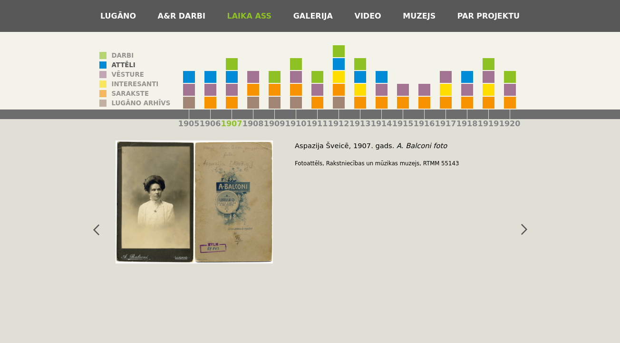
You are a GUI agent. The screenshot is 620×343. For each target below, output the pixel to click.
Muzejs (420, 15)
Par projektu (488, 15)
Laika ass (250, 15)
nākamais (523, 229)
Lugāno (119, 15)
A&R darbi (183, 15)
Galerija (314, 15)
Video (369, 15)
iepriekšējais (96, 229)
